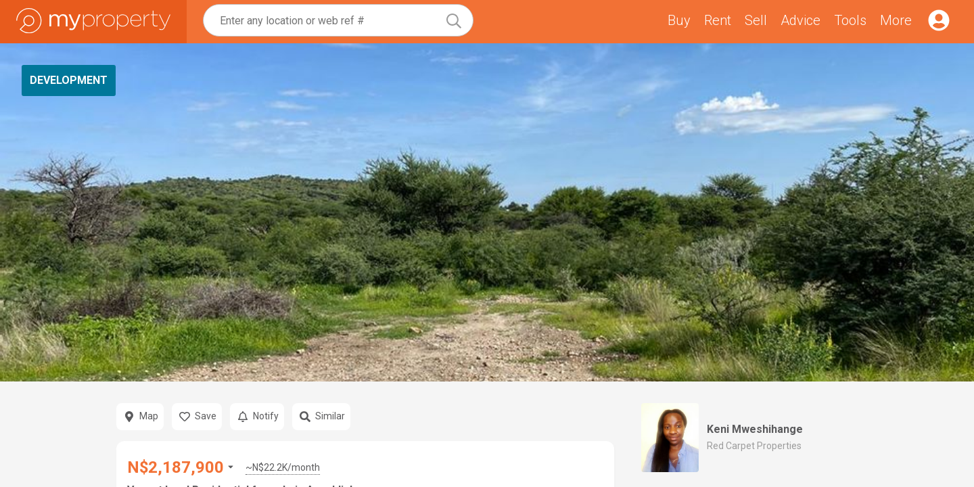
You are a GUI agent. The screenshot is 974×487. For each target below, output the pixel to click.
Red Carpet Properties (754, 445)
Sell (756, 20)
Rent (717, 20)
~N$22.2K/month (283, 467)
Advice (800, 20)
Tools (850, 20)
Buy (679, 20)
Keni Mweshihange (755, 429)
